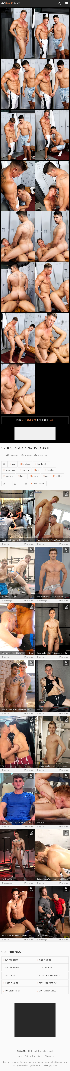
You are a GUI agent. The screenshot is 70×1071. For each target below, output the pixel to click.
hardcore (9, 476)
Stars (39, 1056)
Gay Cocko (10, 975)
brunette (25, 470)
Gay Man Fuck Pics (47, 991)
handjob (50, 470)
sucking (59, 476)
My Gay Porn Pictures (49, 975)
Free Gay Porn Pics (48, 968)
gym (38, 470)
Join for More (32, 420)
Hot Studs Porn (12, 991)
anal (13, 464)
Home (19, 1056)
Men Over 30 (39, 483)
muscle (35, 476)
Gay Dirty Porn (12, 968)
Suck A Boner (45, 960)
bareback (26, 464)
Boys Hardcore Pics (48, 983)
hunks (22, 476)
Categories (30, 1056)
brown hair (10, 470)
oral (47, 476)
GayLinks (10, 3)
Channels (49, 1056)
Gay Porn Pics (11, 960)
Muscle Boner (11, 983)
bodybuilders (42, 464)
